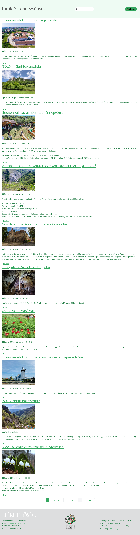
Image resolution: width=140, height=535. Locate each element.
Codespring (113, 528)
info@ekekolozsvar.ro (16, 523)
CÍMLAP (131, 9)
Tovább (6, 63)
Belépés (136, 513)
